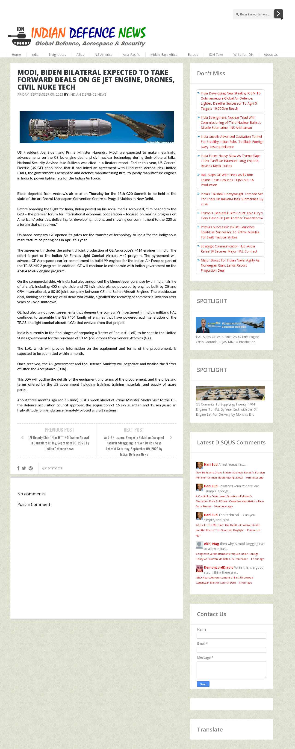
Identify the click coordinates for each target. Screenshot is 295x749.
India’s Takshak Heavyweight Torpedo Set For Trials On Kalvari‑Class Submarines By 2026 (232, 199)
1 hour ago (257, 559)
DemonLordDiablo (218, 567)
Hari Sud (211, 464)
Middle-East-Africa (163, 54)
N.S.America (103, 54)
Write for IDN (243, 54)
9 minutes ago (255, 477)
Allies (80, 54)
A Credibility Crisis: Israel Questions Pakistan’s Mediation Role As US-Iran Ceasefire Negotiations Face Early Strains (230, 501)
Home (16, 54)
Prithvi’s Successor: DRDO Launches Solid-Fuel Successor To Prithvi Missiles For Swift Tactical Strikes (230, 232)
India (34, 54)
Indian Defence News (87, 94)
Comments (52, 468)
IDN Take (216, 54)
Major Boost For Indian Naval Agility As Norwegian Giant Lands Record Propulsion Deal (230, 265)
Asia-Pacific (131, 54)
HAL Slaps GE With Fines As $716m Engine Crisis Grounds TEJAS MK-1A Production (227, 180)
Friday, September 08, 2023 (40, 94)
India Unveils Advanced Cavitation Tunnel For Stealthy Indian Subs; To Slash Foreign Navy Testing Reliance (232, 141)
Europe (193, 54)
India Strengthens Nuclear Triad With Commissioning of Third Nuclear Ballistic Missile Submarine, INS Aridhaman (231, 122)
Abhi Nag (211, 543)
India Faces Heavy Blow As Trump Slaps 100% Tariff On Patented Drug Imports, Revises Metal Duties (230, 160)
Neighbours (57, 54)
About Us (271, 54)
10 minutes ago (223, 506)
